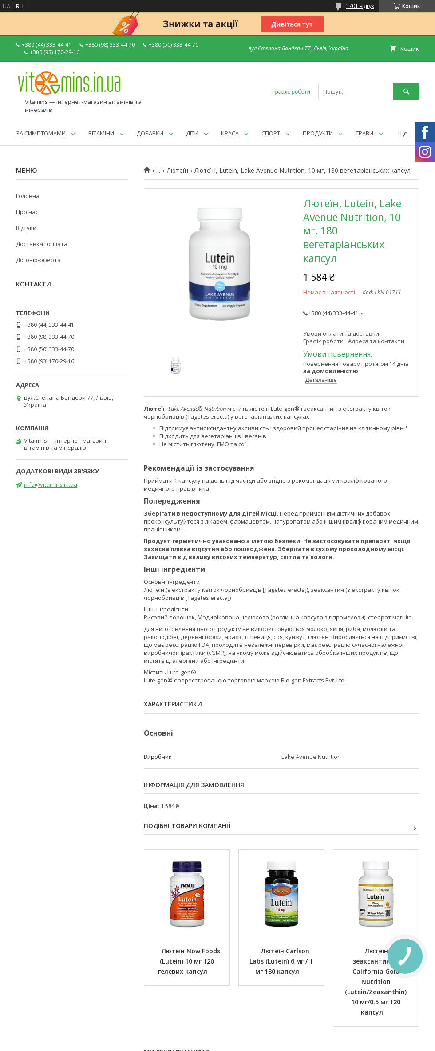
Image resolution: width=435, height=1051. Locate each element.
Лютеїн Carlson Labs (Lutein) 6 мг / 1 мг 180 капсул (282, 961)
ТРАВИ (364, 133)
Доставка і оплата (41, 244)
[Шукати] (406, 91)
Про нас (27, 212)
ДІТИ (192, 133)
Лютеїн (177, 170)
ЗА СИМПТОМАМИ (41, 133)
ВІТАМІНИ (101, 133)
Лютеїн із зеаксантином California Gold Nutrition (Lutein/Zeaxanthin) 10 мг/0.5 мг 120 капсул (376, 981)
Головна (28, 196)
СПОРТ (270, 133)
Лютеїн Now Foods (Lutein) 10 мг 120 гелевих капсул (190, 961)
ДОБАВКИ (150, 133)
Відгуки (26, 228)
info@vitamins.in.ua (50, 484)
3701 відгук (360, 6)
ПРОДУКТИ (318, 133)
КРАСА (230, 133)
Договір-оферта (38, 260)
